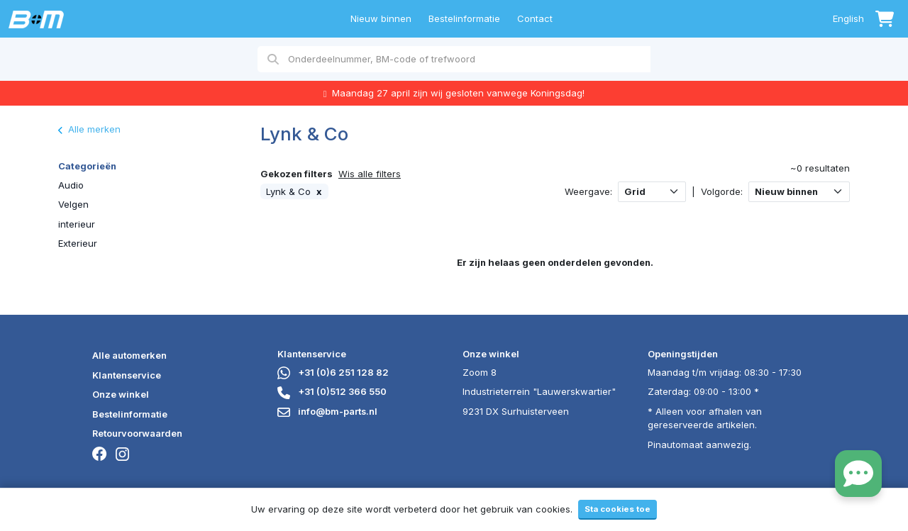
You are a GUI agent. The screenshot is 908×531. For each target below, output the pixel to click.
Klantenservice (126, 375)
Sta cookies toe (617, 509)
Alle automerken (129, 355)
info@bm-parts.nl (327, 411)
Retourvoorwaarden (137, 433)
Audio (71, 185)
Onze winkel (120, 394)
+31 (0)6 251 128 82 (333, 372)
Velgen (73, 204)
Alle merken (89, 129)
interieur (76, 224)
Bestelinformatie (464, 18)
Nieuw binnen (380, 18)
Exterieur (77, 243)
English (848, 18)
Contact (535, 18)
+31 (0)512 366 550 (332, 391)
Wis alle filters (369, 173)
